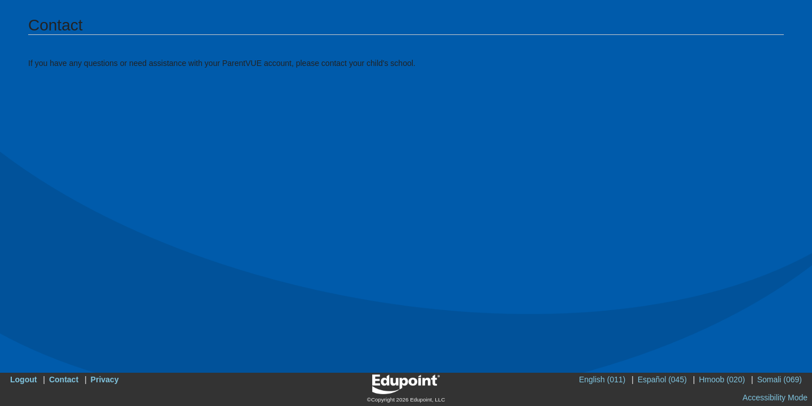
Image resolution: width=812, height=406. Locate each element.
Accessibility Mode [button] (775, 397)
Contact (63, 379)
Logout (23, 379)
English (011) (602, 379)
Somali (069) (779, 379)
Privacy (105, 379)
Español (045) (662, 379)
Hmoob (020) (722, 379)
